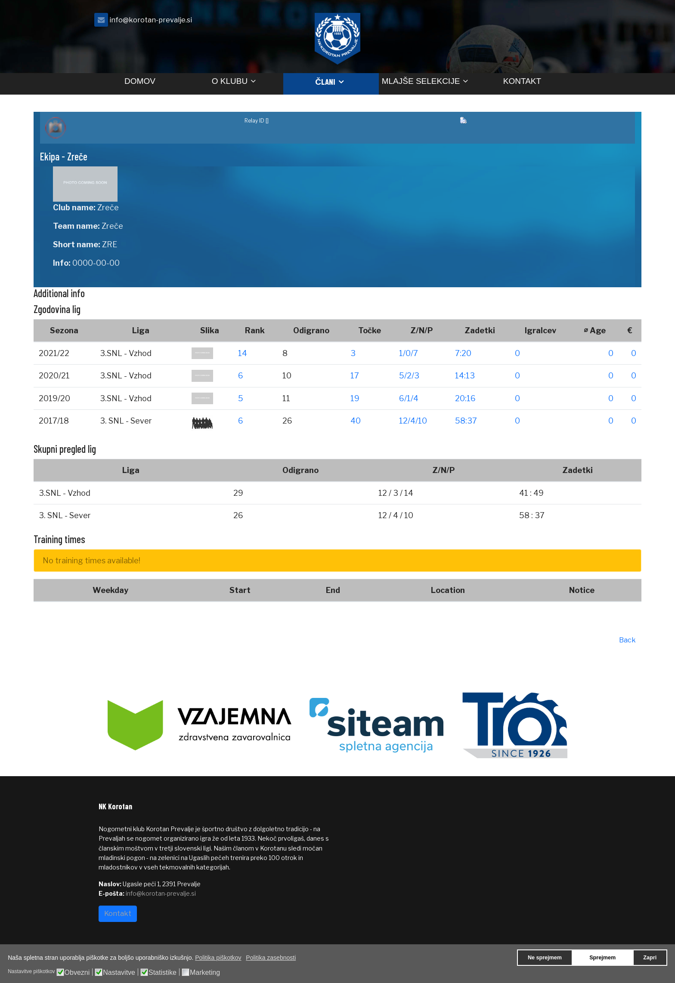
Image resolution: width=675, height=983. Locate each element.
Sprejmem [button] (602, 958)
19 (354, 398)
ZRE (109, 244)
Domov (139, 81)
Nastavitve (119, 973)
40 (355, 420)
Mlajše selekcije (421, 81)
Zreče (108, 207)
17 (354, 375)
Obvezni (77, 973)
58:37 (466, 420)
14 (242, 353)
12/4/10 (413, 420)
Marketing (205, 973)
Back (627, 640)
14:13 (465, 375)
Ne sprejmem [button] (545, 958)
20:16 (465, 398)
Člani (325, 81)
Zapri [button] (649, 958)
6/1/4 (408, 398)
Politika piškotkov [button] (218, 957)
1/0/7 (408, 353)
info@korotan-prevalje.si (150, 19)
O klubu (230, 81)
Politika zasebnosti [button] (271, 957)
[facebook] (566, 22)
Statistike (162, 973)
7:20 (463, 353)
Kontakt (522, 81)
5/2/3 (409, 375)
